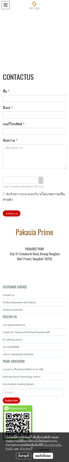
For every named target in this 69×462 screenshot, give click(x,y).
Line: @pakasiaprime (14, 325)
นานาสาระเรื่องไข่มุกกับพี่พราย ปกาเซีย (23, 369)
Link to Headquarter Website (18, 354)
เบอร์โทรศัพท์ (13, 124)
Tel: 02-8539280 (11, 347)
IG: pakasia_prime (12, 339)
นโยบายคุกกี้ (26, 448)
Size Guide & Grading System (18, 384)
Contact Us (9, 295)
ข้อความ (10, 140)
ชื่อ (6, 91)
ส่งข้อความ (11, 213)
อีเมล (7, 107)
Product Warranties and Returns (19, 302)
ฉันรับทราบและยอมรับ (34, 196)
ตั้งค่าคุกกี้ (23, 455)
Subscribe (11, 400)
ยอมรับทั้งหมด (43, 455)
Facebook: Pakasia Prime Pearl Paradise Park (26, 332)
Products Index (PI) (13, 309)
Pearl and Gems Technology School (21, 376)
